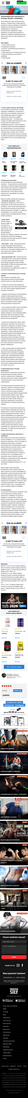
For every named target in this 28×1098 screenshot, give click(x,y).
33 (2, 1078)
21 (8, 1075)
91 (17, 1084)
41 (14, 1078)
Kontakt (19, 1066)
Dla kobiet (6, 1026)
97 (3, 1087)
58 (16, 1080)
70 (10, 1082)
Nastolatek (6, 1035)
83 (5, 1084)
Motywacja (6, 1047)
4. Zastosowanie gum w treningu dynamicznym (13, 52)
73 (14, 1082)
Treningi (5, 1012)
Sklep (4, 1009)
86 (10, 1084)
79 (23, 1082)
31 (23, 1075)
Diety (4, 1014)
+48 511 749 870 (20, 977)
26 (16, 1075)
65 (2, 1082)
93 (20, 1084)
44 (19, 1078)
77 (20, 1082)
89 (14, 1084)
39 (11, 1078)
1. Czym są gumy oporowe (8, 45)
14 (22, 1073)
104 (16, 1087)
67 (5, 1082)
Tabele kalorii (7, 1052)
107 (22, 1087)
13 (21, 1073)
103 (14, 1087)
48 (25, 1078)
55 (11, 1080)
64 (25, 1080)
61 (20, 1080)
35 (5, 1078)
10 (16, 1073)
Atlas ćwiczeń (7, 1020)
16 (25, 1073)
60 (19, 1080)
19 (5, 1075)
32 (25, 1075)
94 (22, 1084)
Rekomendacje (7, 1055)
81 (2, 1084)
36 (7, 1078)
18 (4, 1075)
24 (13, 1075)
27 (17, 1075)
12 (19, 1073)
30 (22, 1075)
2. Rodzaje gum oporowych (8, 46)
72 (13, 1082)
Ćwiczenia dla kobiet (9, 1041)
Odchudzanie (7, 1032)
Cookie (25, 1066)
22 (10, 1075)
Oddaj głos (17, 690)
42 (16, 1078)
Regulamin (13, 1066)
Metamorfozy (7, 1023)
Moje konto (6, 1029)
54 (10, 1080)
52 (7, 1080)
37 (8, 1078)
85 (8, 1084)
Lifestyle (5, 1038)
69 (8, 1082)
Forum (5, 1058)
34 (4, 1078)
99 (6, 1087)
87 (11, 1084)
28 (19, 1075)
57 (14, 1080)
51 (5, 1080)
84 (7, 1084)
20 (7, 1075)
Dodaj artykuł (5, 1066)
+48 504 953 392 (7, 977)
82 (4, 1084)
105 (18, 1087)
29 (20, 1075)
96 (25, 1084)
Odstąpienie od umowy (14, 1092)
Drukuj (6, 695)
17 (2, 1075)
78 (22, 1082)
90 (16, 1084)
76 (19, 1082)
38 (10, 1078)
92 (19, 1084)
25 (14, 1075)
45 (20, 1078)
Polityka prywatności (14, 1069)
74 (16, 1082)
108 (25, 1087)
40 (13, 1078)
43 (17, 1078)
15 (24, 1073)
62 (22, 1080)
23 (11, 1075)
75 (17, 1082)
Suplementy (6, 1017)
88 (13, 1084)
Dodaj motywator (8, 1050)
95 (23, 1084)
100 (8, 1087)
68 (7, 1082)
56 (13, 1080)
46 (22, 1078)
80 (25, 1082)
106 (20, 1087)
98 (4, 1087)
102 (12, 1087)
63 (23, 1080)
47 (23, 1078)
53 (8, 1080)
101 (10, 1087)
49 (2, 1080)
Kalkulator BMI (7, 1044)
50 (4, 1080)
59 (17, 1080)
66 (4, 1082)
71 (11, 1082)
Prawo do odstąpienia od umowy (14, 1090)
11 (18, 1073)
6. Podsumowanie (5, 58)
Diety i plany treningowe (10, 1006)
